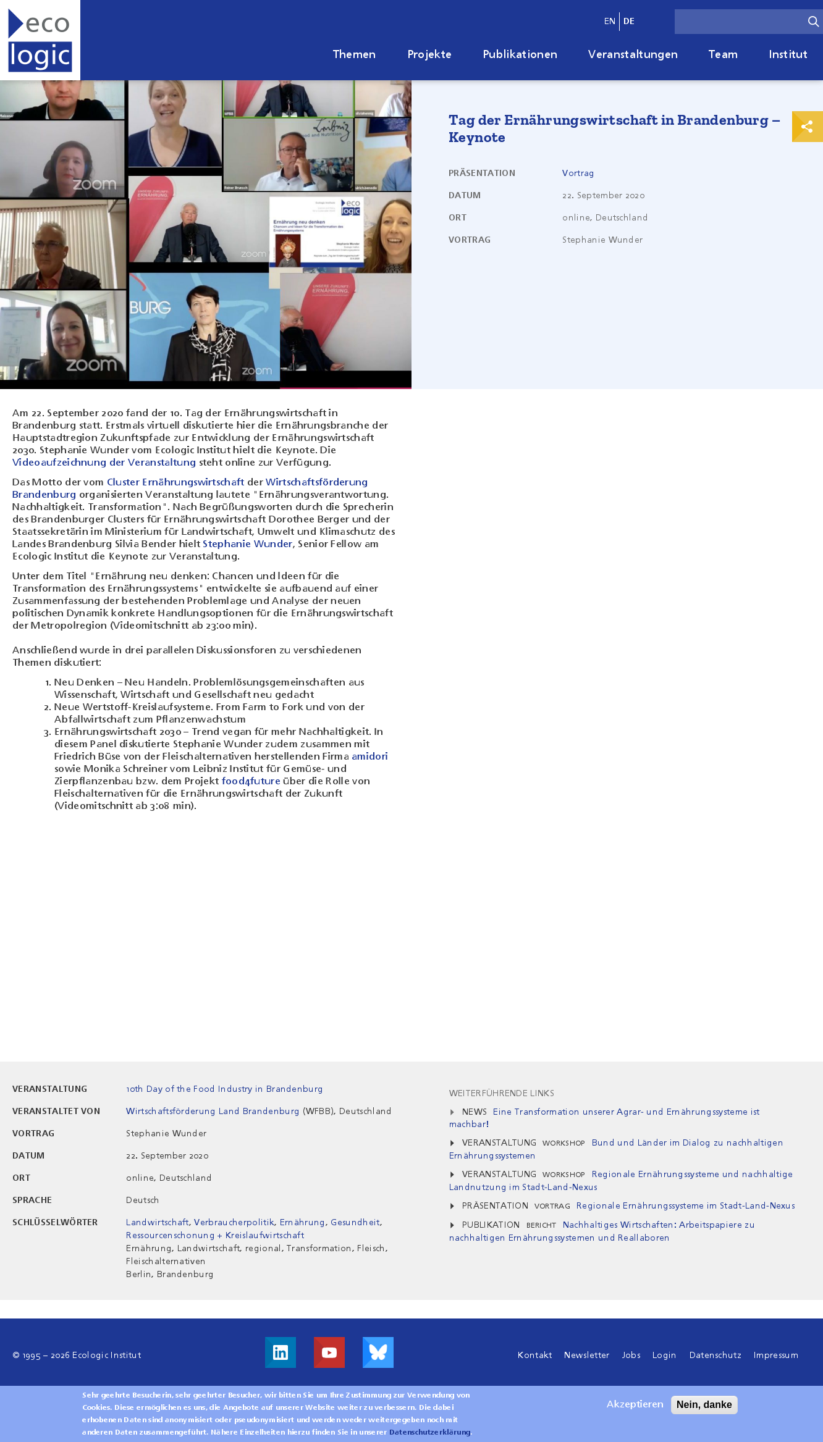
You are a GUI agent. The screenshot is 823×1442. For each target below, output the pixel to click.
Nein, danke (704, 1404)
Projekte (429, 55)
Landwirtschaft (157, 1222)
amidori (370, 757)
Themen (354, 55)
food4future (251, 782)
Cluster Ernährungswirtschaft (176, 483)
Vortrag (578, 173)
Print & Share (807, 126)
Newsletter (586, 1355)
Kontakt (535, 1355)
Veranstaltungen (633, 55)
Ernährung (303, 1222)
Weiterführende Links (501, 1093)
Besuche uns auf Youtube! (329, 1352)
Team (723, 55)
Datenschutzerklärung (429, 1432)
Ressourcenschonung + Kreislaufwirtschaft (215, 1235)
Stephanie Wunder (247, 545)
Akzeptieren (635, 1405)
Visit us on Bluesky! (378, 1352)
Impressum (776, 1355)
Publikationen (520, 55)
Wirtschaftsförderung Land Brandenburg (213, 1111)
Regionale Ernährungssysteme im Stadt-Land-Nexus (685, 1206)
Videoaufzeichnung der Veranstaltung (104, 463)
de (629, 21)
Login (664, 1355)
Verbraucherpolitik (234, 1222)
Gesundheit (355, 1222)
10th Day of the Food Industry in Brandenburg (224, 1089)
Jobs (631, 1355)
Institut (788, 55)
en (610, 21)
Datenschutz (716, 1355)
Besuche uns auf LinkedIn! (280, 1352)
